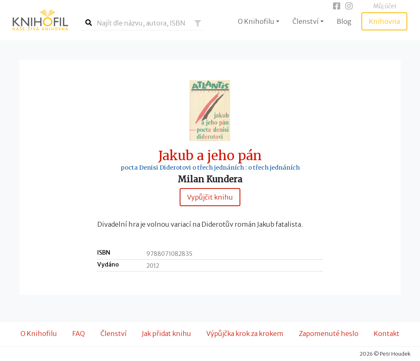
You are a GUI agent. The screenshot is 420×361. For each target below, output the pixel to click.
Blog (344, 21)
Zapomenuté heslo (328, 333)
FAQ (78, 333)
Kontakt (386, 333)
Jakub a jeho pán (210, 156)
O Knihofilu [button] (256, 21)
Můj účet (385, 6)
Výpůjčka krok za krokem (244, 333)
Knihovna (384, 21)
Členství (113, 333)
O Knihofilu (39, 333)
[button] (198, 23)
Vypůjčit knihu (210, 197)
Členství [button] (305, 21)
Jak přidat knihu (166, 333)
